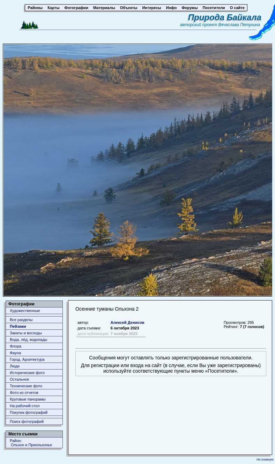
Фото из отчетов (24, 392)
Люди (15, 366)
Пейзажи (18, 326)
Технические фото (26, 386)
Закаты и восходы (26, 333)
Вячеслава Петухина (239, 24)
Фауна (15, 353)
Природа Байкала (224, 17)
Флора (15, 346)
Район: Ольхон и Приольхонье (31, 443)
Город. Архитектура (27, 359)
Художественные (25, 311)
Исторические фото (27, 373)
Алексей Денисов (127, 322)
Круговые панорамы (28, 399)
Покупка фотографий (28, 412)
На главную (265, 459)
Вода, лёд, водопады (28, 339)
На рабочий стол (24, 406)
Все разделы (21, 320)
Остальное (19, 379)
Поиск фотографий (27, 421)
